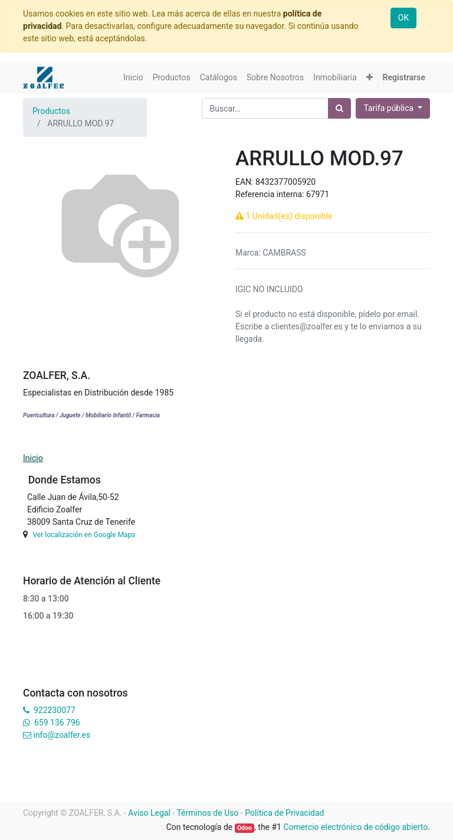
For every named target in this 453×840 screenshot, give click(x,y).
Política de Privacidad (284, 813)
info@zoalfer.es (61, 735)
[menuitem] (133, 78)
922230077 (55, 710)
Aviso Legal (149, 813)
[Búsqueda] (339, 108)
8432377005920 (285, 182)
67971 (317, 194)
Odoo (244, 828)
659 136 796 (57, 722)
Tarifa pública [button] (389, 108)
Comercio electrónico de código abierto (355, 827)
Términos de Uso (207, 813)
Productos (51, 111)
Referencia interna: (270, 194)
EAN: (245, 182)
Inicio (33, 458)
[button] (370, 78)
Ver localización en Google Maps (83, 535)
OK (403, 17)
